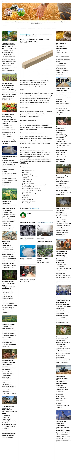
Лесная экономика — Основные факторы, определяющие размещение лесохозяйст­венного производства (9, 365)
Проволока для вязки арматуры (27, 239)
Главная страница (25, 34)
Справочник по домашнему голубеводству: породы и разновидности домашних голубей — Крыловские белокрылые (63, 133)
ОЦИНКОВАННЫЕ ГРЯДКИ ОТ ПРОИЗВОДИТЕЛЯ (43, 260)
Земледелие (47, 28)
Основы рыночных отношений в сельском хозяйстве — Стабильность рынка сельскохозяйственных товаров (9, 118)
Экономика (40, 28)
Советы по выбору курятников (62, 176)
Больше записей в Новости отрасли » (45, 222)
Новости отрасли (34, 208)
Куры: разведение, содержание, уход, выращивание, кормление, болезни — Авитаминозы (63, 340)
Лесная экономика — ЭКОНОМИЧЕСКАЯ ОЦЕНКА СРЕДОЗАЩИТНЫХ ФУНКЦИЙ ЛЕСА (9, 285)
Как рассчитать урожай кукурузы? (8, 84)
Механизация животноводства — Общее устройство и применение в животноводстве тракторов (63, 380)
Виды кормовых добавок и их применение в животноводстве (61, 45)
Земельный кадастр (8, 324)
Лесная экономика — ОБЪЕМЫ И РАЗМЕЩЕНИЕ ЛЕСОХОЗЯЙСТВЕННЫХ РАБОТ (9, 409)
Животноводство (21, 28)
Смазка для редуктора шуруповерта (27, 280)
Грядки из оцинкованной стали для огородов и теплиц (44, 239)
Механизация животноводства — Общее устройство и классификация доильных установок (63, 300)
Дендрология (31, 28)
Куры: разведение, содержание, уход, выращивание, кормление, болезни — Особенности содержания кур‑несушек (63, 257)
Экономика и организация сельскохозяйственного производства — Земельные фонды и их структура (9, 205)
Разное (54, 28)
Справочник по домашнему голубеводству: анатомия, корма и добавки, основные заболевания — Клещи (63, 426)
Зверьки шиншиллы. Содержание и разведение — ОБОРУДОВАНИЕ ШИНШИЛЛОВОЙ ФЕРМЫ (62, 213)
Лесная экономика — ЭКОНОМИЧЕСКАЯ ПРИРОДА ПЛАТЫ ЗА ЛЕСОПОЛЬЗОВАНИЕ (9, 45)
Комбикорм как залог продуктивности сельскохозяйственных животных (63, 91)
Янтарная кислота (26, 259)
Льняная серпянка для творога (9, 157)
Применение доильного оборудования (6, 243)
